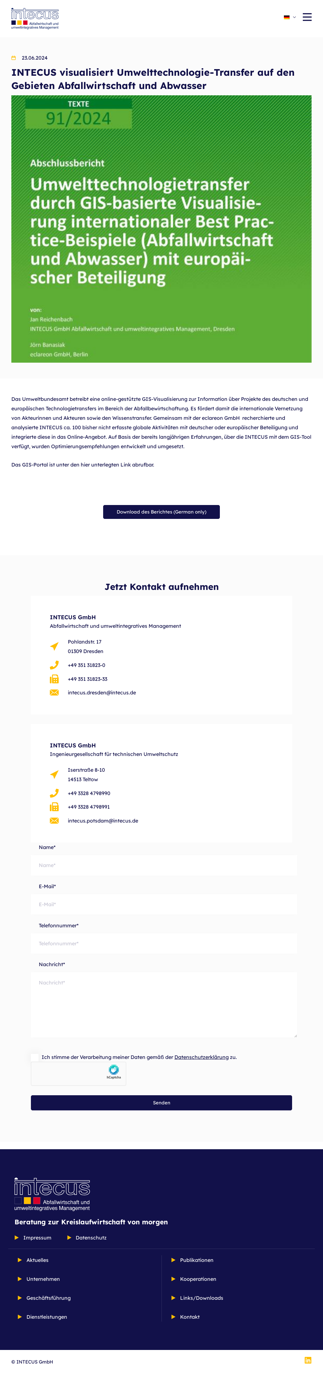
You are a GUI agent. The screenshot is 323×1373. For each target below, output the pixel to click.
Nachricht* (164, 1010)
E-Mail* (164, 902)
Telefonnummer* (164, 942)
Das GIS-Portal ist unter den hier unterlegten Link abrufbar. (82, 464)
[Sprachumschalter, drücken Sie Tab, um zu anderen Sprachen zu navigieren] (290, 17)
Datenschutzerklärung (201, 1064)
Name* (164, 863)
